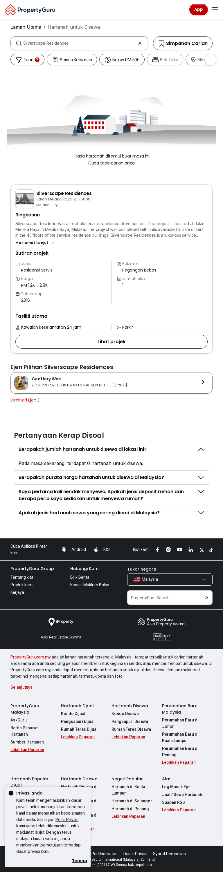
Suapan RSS (173, 802)
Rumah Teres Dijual (79, 729)
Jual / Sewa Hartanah (182, 794)
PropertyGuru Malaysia (24, 709)
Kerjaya (17, 592)
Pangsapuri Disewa (130, 721)
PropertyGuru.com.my (30, 657)
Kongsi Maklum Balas (89, 584)
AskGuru (18, 720)
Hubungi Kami (84, 568)
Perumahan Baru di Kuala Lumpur (180, 737)
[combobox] (79, 43)
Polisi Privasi (66, 819)
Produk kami (21, 584)
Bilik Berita (79, 577)
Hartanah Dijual (77, 706)
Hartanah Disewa (130, 706)
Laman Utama (25, 27)
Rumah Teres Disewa (131, 729)
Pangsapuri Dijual (78, 721)
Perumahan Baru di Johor (180, 723)
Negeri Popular (127, 779)
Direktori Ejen (25, 400)
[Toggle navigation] (215, 9)
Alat (166, 779)
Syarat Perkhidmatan (98, 853)
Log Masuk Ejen (177, 786)
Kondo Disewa (125, 713)
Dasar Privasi (135, 853)
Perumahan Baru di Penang (180, 751)
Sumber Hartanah (27, 742)
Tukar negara (141, 569)
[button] (35, 242)
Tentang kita (21, 577)
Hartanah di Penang (130, 808)
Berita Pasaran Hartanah (24, 731)
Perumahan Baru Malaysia (179, 709)
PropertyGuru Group (32, 568)
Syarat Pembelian (169, 853)
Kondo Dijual (73, 713)
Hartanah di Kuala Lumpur (128, 789)
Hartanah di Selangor (132, 801)
